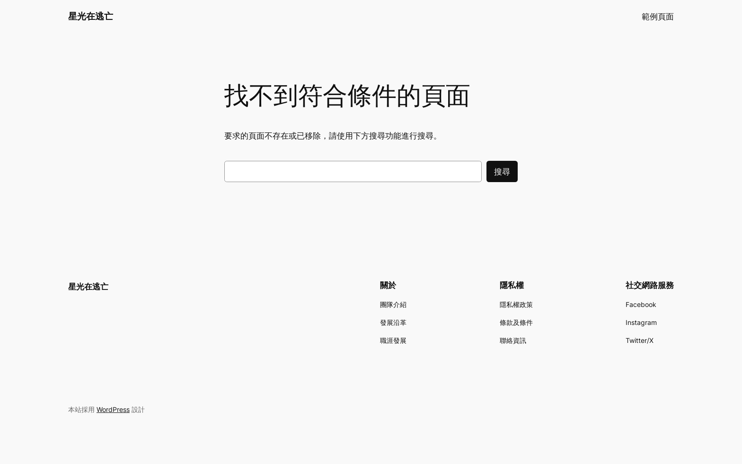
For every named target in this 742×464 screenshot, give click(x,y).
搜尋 (502, 171)
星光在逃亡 (90, 16)
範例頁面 (658, 16)
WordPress (113, 409)
